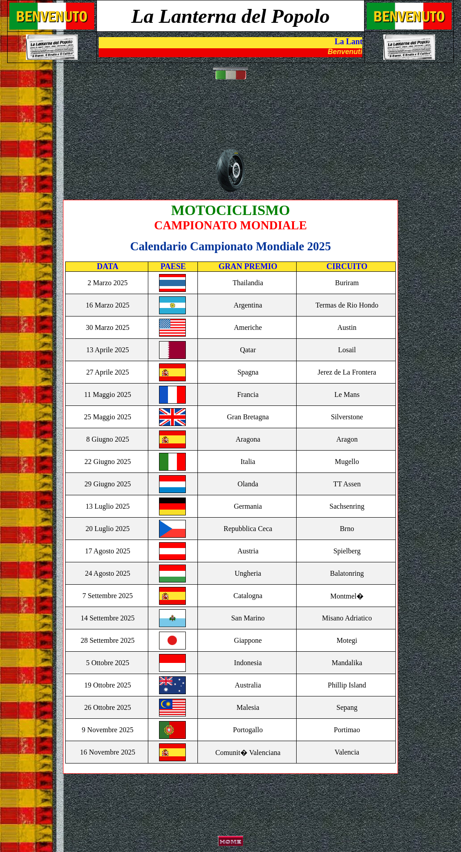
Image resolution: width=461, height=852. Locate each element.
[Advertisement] (232, 119)
